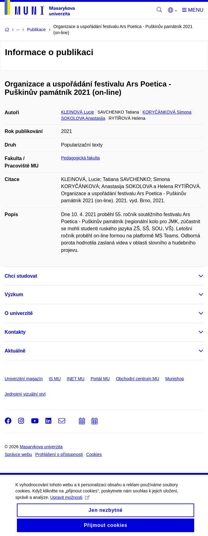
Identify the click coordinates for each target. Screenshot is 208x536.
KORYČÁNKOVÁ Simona (167, 112)
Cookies (94, 454)
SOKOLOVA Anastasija (83, 118)
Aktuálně (15, 350)
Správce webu (18, 454)
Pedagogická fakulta (80, 157)
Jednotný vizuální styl (25, 394)
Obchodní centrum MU (137, 378)
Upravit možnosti (69, 500)
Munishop (174, 378)
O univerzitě (19, 313)
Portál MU (100, 378)
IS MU (55, 378)
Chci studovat (21, 276)
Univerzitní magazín (24, 378)
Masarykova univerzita (41, 446)
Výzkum (14, 294)
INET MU (75, 378)
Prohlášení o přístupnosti (59, 454)
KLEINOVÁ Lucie (77, 112)
